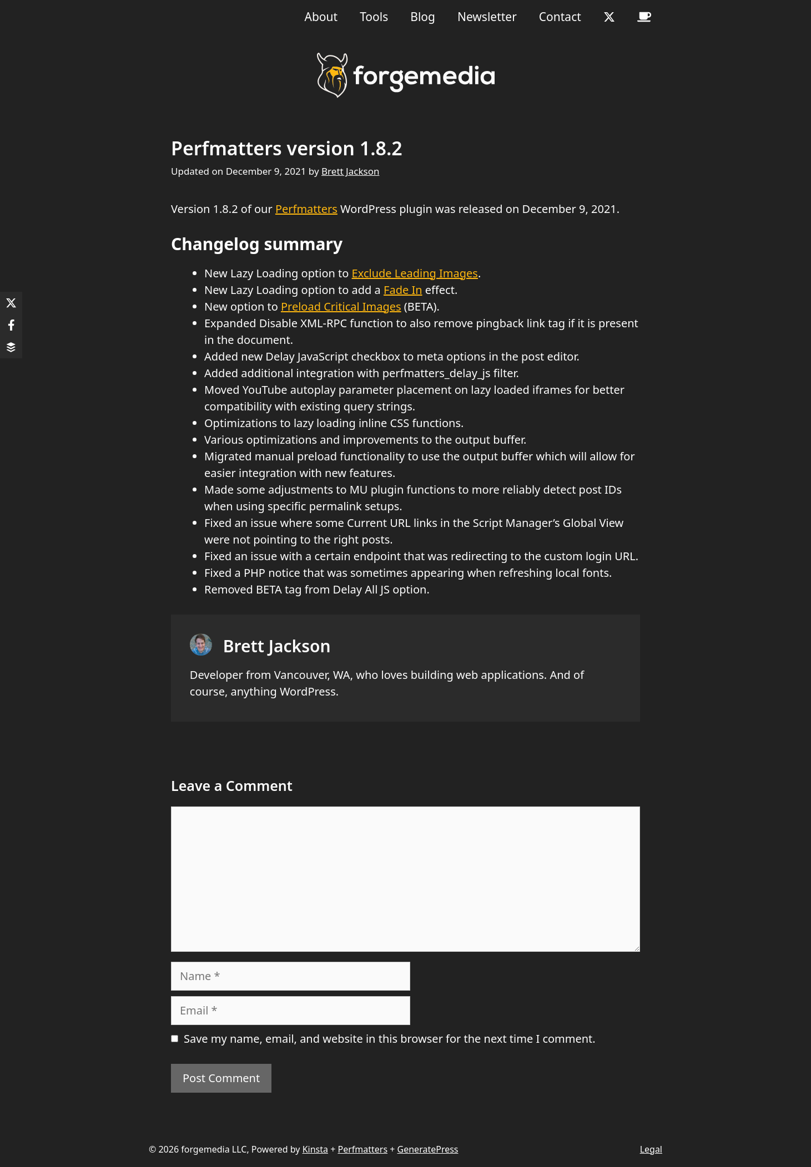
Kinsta (315, 1149)
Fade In (403, 289)
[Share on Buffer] (11, 347)
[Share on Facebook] (11, 325)
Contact (560, 16)
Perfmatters (306, 208)
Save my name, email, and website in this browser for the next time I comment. (390, 1038)
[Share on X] (11, 303)
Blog (422, 16)
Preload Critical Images (341, 306)
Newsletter (487, 16)
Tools (374, 16)
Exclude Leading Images (415, 273)
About (321, 16)
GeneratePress (428, 1149)
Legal (651, 1149)
